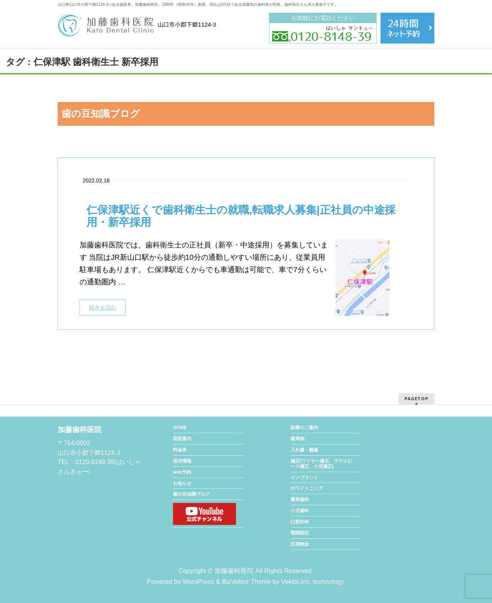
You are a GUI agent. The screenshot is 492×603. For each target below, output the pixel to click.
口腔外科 (300, 521)
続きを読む (102, 307)
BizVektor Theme (246, 581)
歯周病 (297, 438)
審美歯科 (300, 499)
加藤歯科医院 (234, 571)
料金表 (180, 450)
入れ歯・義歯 (304, 450)
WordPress (198, 581)
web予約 (182, 472)
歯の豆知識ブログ (191, 494)
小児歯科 (300, 510)
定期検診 (300, 544)
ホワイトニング (307, 488)
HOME (180, 427)
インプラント (304, 477)
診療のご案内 (304, 427)
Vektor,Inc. (296, 581)
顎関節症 (300, 533)
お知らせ (182, 483)
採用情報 (182, 461)
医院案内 (182, 438)
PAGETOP (416, 398)
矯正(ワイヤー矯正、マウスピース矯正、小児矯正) (321, 463)
